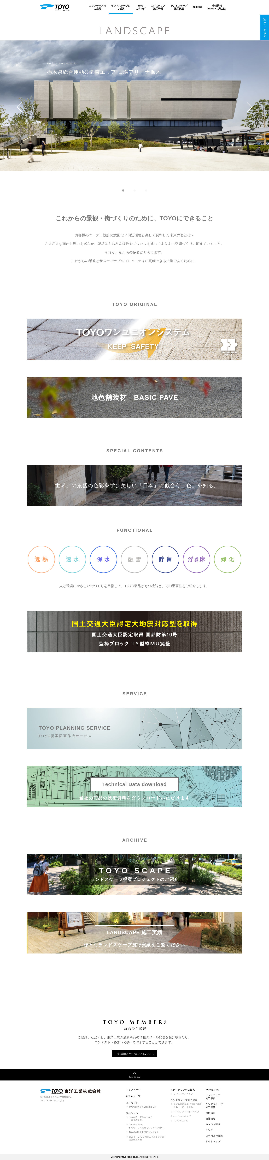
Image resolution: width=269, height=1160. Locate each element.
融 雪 (134, 559)
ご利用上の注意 (214, 1135)
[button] (19, 107)
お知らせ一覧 (133, 1096)
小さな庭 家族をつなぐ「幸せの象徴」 (141, 1118)
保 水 (103, 559)
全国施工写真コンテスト (144, 1132)
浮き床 (196, 559)
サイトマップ (213, 1141)
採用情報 (197, 7)
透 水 (72, 559)
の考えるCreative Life (143, 1107)
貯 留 (165, 559)
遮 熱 (41, 559)
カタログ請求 (213, 1124)
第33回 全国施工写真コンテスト (147, 1138)
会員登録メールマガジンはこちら (134, 1053)
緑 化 (227, 559)
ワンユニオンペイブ (183, 1093)
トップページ (133, 1089)
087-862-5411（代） (55, 1100)
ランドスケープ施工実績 (179, 7)
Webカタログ (140, 7)
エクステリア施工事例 (158, 7)
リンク (209, 1130)
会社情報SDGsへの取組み (217, 7)
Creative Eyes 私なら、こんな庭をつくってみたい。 (147, 1126)
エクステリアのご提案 (97, 7)
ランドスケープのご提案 (120, 7)
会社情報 (210, 1118)
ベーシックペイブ (182, 1116)
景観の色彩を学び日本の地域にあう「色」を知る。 (187, 1105)
